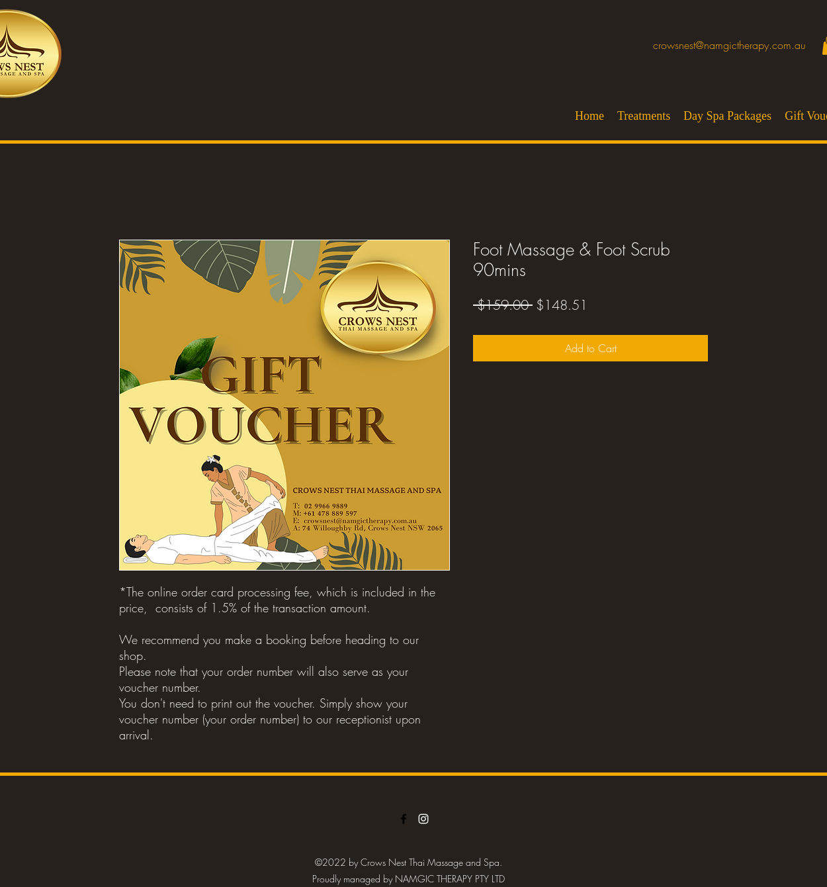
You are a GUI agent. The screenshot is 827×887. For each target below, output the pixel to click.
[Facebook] (403, 818)
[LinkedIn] (423, 818)
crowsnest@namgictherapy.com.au (729, 45)
